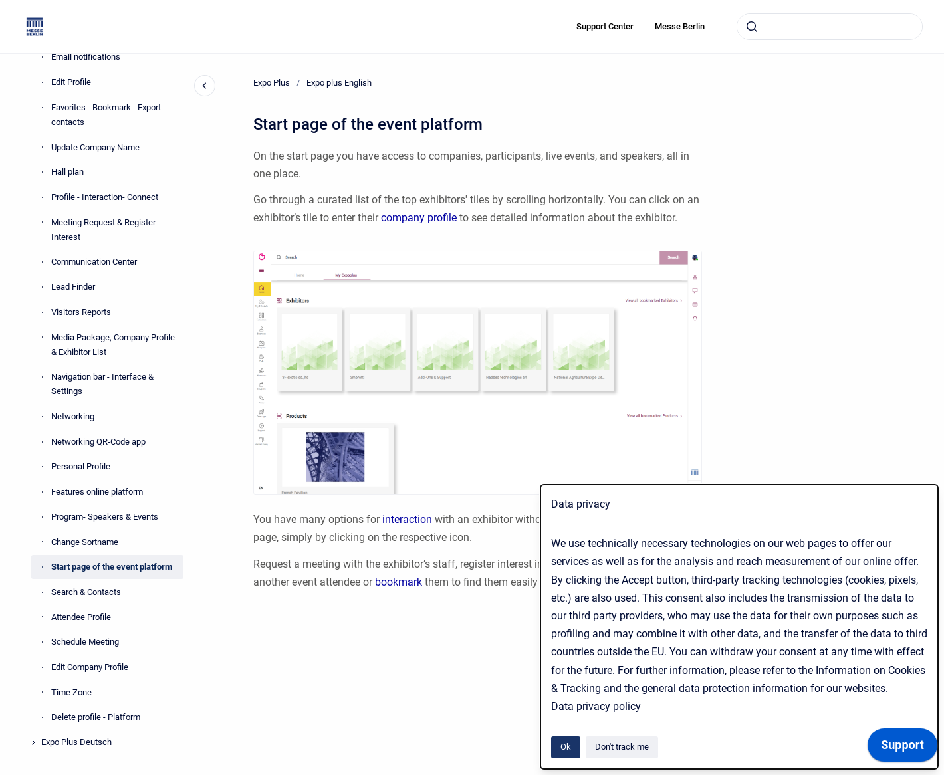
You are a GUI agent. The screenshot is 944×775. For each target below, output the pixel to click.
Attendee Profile (81, 617)
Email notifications (85, 57)
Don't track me (622, 747)
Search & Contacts (86, 592)
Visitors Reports (81, 312)
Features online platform (97, 492)
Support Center (605, 26)
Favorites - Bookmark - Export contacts (106, 114)
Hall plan (67, 172)
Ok (565, 747)
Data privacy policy (596, 706)
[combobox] (829, 26)
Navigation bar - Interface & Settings (102, 384)
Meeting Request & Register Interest (103, 229)
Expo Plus (271, 83)
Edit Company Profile (89, 667)
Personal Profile (80, 466)
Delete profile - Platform (95, 717)
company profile (419, 217)
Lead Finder (73, 287)
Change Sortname (84, 542)
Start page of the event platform (111, 567)
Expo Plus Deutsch (76, 742)
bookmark (400, 582)
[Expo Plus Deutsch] (33, 742)
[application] (902, 748)
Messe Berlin (680, 26)
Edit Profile (71, 82)
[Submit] (752, 26)
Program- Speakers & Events (104, 517)
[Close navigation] (204, 85)
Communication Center (94, 262)
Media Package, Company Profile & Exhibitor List (113, 344)
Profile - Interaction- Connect (104, 197)
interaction (408, 519)
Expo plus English (339, 83)
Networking (72, 416)
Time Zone (71, 692)
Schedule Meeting (85, 642)
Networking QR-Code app (98, 442)
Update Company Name (95, 147)
